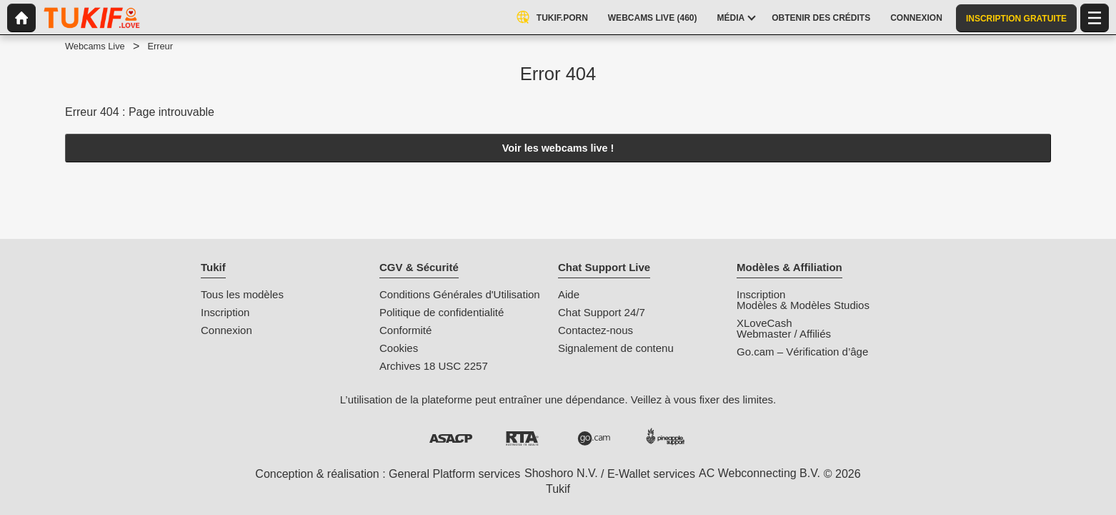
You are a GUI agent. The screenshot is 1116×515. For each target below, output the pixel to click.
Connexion (226, 330)
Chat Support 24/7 (601, 312)
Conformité (405, 330)
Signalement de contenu (616, 348)
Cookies (398, 348)
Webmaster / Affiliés (784, 334)
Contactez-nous (595, 330)
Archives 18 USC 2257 (433, 366)
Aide (568, 294)
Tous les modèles (242, 294)
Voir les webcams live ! (558, 148)
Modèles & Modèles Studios (803, 305)
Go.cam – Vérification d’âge (802, 351)
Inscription (225, 312)
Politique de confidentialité (441, 312)
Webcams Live (95, 46)
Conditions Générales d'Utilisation (459, 294)
